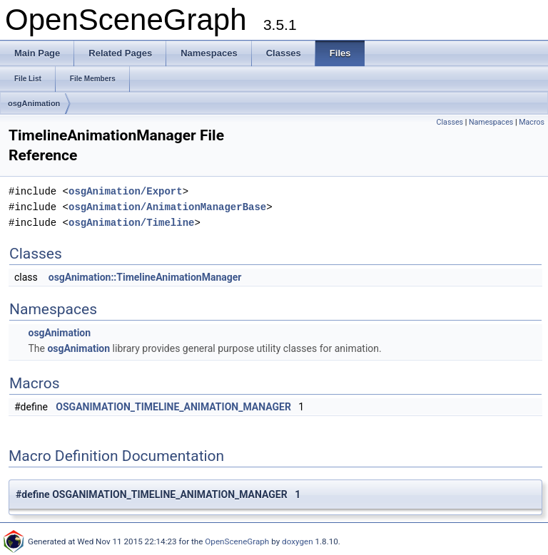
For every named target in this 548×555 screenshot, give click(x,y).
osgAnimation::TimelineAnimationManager (145, 277)
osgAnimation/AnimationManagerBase (167, 207)
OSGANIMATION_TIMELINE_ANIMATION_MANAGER (173, 407)
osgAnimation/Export (125, 191)
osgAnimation (34, 103)
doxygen (297, 541)
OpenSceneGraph (237, 541)
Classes (450, 122)
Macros (531, 122)
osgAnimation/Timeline (131, 222)
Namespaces (491, 122)
